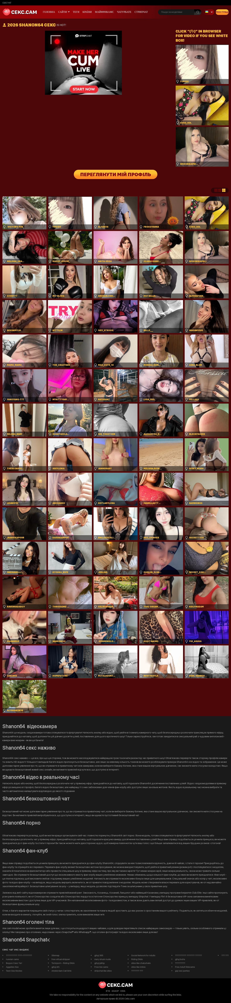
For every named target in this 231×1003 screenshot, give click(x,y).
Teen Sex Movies (14, 971)
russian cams (12, 959)
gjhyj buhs (180, 959)
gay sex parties (182, 971)
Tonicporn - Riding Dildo (63, 963)
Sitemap (55, 955)
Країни (87, 12)
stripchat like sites (103, 971)
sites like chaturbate (141, 963)
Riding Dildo (137, 959)
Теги (76, 12)
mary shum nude (102, 959)
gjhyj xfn (55, 967)
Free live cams (101, 967)
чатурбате (124, 12)
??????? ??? (137, 971)
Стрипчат (141, 12)
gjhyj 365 (98, 955)
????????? (180, 963)
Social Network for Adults (143, 955)
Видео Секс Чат (14, 963)
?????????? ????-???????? (19, 955)
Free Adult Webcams (185, 967)
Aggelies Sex (12, 967)
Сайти (62, 12)
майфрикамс (104, 12)
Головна (49, 12)
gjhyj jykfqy (99, 963)
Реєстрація (222, 12)
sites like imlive (138, 967)
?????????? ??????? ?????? (188, 955)
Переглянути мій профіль (115, 174)
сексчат (6, 2)
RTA (108, 991)
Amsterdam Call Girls (61, 971)
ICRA (122, 991)
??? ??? (225, 955)
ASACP (115, 991)
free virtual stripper (60, 959)
